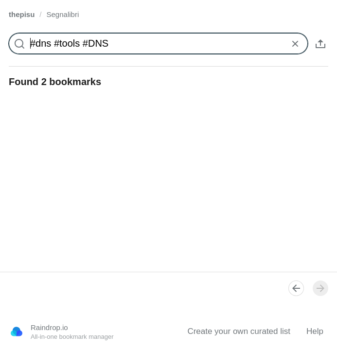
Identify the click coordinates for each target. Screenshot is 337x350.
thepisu (22, 14)
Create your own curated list (238, 331)
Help (314, 331)
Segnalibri (63, 14)
